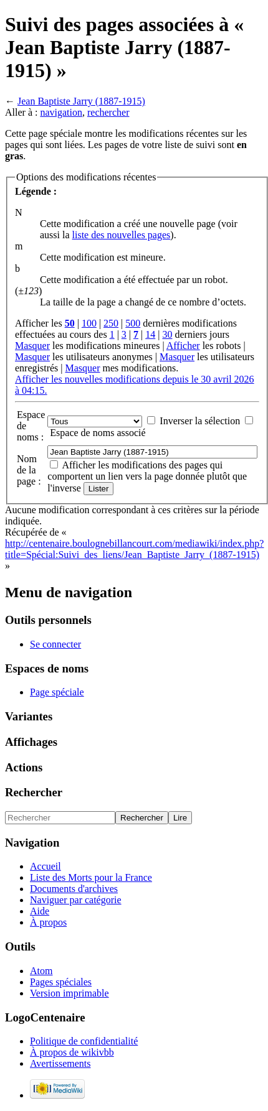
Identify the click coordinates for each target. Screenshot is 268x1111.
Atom (41, 970)
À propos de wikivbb (72, 1052)
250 (110, 323)
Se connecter (55, 644)
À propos (48, 922)
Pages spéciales (61, 982)
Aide (39, 911)
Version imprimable (69, 993)
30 (167, 334)
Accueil (45, 866)
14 (150, 334)
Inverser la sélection (200, 421)
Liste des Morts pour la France (91, 877)
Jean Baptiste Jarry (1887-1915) (81, 101)
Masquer (32, 345)
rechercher (108, 112)
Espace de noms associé (97, 432)
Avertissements (60, 1063)
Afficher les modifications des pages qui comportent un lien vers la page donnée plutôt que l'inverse (147, 476)
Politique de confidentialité (84, 1041)
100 (89, 323)
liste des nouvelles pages (121, 235)
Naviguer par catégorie (76, 900)
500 (132, 323)
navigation (61, 112)
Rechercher (33, 792)
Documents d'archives (74, 888)
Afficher (183, 345)
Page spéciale (57, 692)
